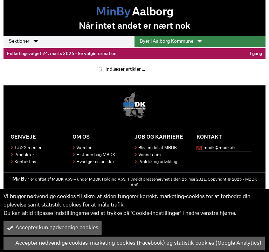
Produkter (24, 155)
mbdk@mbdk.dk (220, 148)
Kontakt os (25, 162)
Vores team (149, 155)
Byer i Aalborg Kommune (171, 41)
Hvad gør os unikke (95, 162)
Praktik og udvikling (157, 162)
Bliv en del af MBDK (157, 148)
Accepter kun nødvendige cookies (52, 228)
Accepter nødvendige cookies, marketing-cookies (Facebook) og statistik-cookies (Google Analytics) (134, 243)
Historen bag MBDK (95, 155)
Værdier (83, 148)
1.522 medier (27, 148)
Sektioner (23, 41)
